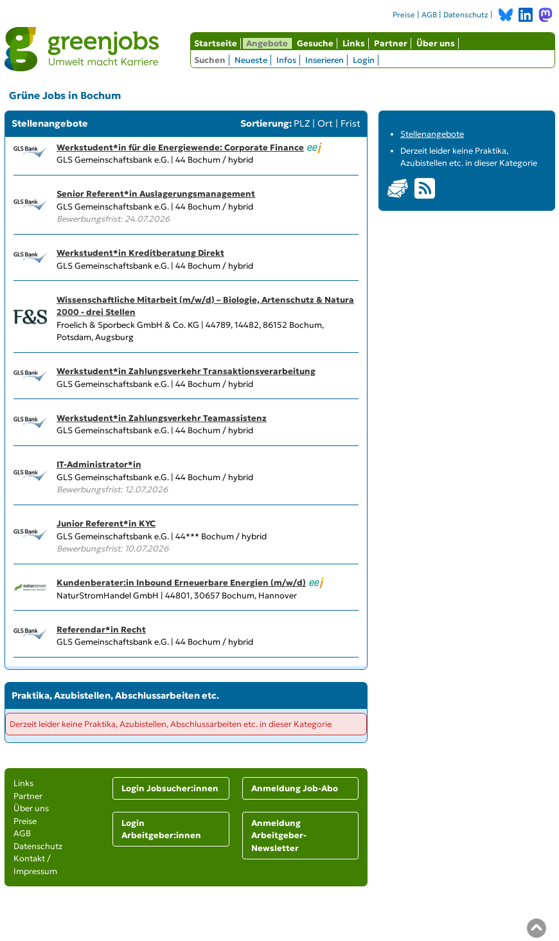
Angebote (267, 43)
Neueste (251, 60)
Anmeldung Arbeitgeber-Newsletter (278, 836)
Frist (350, 123)
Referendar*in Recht (101, 629)
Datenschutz (465, 14)
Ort (325, 123)
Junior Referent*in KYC (106, 523)
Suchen (210, 60)
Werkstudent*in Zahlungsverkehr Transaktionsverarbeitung (186, 371)
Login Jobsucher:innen (169, 788)
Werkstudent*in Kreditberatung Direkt (140, 252)
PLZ (302, 123)
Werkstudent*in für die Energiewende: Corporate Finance (180, 147)
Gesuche (315, 43)
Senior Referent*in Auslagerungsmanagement (156, 193)
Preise (404, 14)
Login (364, 60)
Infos (286, 60)
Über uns (435, 43)
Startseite (215, 43)
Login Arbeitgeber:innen (161, 829)
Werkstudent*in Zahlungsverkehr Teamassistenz (162, 418)
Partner (390, 43)
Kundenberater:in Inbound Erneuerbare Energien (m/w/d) (181, 582)
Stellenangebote (432, 134)
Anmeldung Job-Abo (294, 788)
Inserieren (324, 60)
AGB (429, 14)
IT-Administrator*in (99, 464)
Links (353, 43)
